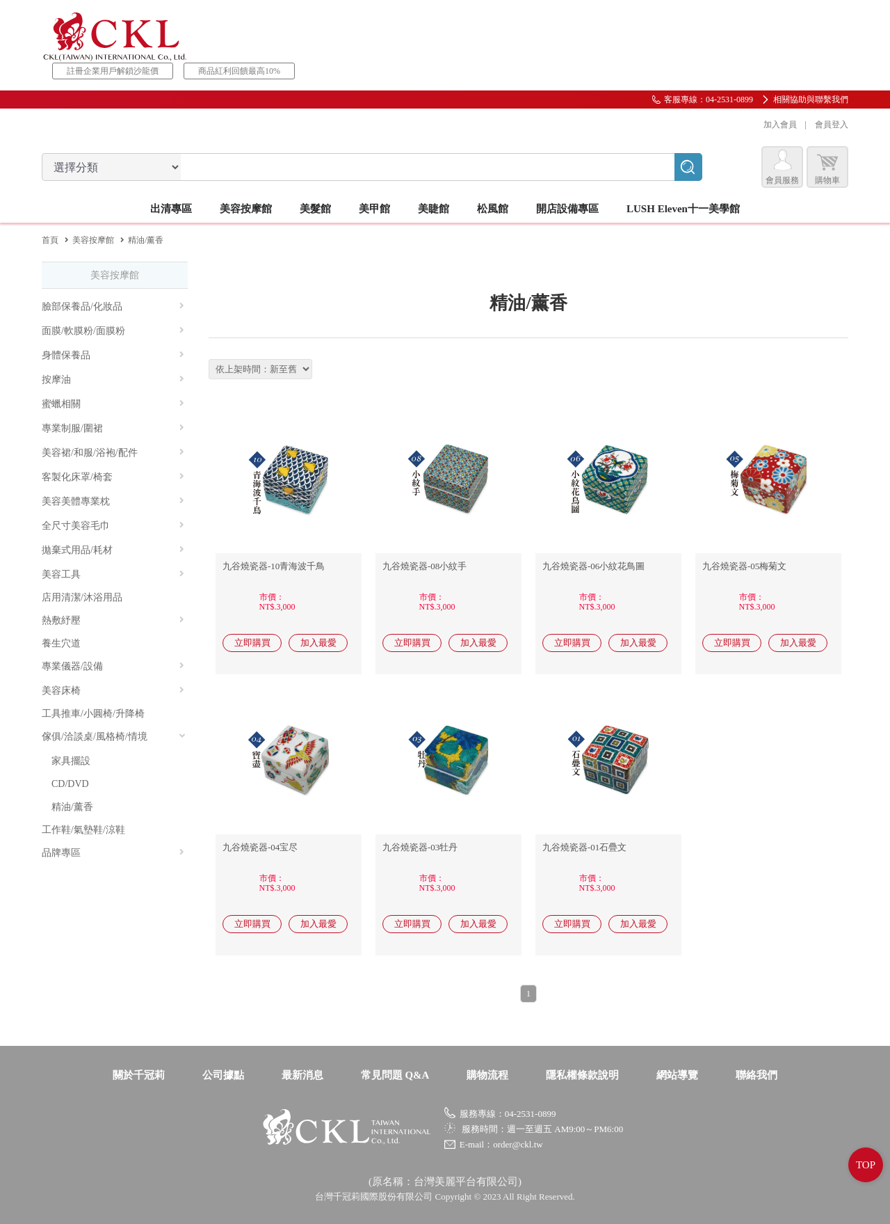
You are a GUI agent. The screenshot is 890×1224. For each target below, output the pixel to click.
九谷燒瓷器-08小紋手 (424, 566)
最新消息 (302, 1075)
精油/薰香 (72, 807)
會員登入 (831, 124)
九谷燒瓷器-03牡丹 (420, 847)
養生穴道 (61, 643)
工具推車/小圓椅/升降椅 (93, 713)
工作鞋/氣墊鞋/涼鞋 (83, 830)
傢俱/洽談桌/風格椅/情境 (114, 736)
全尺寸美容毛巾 (113, 525)
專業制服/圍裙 (113, 428)
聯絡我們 (756, 1075)
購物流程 (487, 1075)
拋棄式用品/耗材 (113, 550)
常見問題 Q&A (395, 1075)
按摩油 (113, 379)
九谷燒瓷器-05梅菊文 (744, 566)
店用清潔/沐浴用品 (82, 597)
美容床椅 (113, 690)
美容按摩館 (93, 240)
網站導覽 (677, 1075)
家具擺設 (70, 761)
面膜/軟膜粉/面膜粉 (113, 331)
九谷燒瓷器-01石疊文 (584, 847)
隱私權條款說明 (582, 1075)
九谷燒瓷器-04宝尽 (260, 847)
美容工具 (113, 574)
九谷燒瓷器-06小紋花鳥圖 (593, 566)
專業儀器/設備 (113, 666)
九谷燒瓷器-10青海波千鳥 (273, 566)
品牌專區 (113, 853)
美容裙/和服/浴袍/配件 (113, 452)
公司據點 (223, 1075)
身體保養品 (113, 355)
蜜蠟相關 (113, 404)
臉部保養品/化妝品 (113, 306)
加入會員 (780, 124)
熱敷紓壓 (113, 620)
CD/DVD (70, 784)
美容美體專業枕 (113, 501)
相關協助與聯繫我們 (810, 99)
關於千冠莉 (139, 1075)
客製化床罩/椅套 (113, 477)
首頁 (50, 240)
